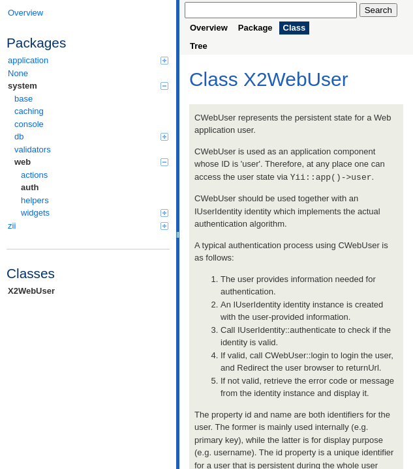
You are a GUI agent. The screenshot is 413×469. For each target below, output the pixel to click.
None (18, 73)
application (88, 60)
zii (88, 226)
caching (29, 111)
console (29, 124)
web (91, 162)
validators (32, 149)
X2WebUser (31, 291)
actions (34, 175)
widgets (94, 213)
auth (29, 187)
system (88, 86)
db (91, 136)
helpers (35, 200)
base (23, 99)
